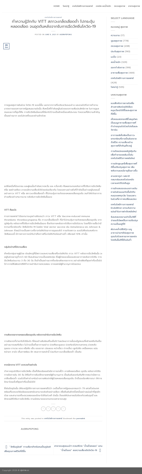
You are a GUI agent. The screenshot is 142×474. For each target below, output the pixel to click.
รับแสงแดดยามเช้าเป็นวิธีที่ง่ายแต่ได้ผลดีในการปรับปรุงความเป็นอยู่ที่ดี (124, 220)
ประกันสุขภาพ (117, 51)
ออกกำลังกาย (118, 67)
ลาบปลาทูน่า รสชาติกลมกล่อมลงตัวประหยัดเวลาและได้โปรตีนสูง (122, 179)
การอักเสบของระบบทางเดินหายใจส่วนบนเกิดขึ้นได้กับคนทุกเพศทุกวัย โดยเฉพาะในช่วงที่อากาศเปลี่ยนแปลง (124, 194)
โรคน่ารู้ (66, 6)
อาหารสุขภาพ (134, 6)
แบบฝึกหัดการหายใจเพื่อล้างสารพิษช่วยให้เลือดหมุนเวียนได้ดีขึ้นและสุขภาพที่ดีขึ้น (124, 109)
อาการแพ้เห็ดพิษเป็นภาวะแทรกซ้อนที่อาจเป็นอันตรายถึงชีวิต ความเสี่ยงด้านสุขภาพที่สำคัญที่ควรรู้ (124, 141)
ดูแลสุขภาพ (116, 41)
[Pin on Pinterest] (58, 408)
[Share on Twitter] (48, 408)
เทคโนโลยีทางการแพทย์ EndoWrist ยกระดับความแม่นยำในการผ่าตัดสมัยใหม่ (124, 208)
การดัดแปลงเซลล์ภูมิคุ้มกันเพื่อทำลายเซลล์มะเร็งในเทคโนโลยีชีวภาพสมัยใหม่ (123, 155)
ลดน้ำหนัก (116, 62)
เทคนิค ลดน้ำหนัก (103, 6)
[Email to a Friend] (53, 408)
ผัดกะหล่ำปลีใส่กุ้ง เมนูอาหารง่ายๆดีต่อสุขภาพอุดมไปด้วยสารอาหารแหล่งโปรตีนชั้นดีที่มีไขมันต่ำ (124, 235)
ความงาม (115, 35)
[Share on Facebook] (43, 408)
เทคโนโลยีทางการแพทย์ (82, 6)
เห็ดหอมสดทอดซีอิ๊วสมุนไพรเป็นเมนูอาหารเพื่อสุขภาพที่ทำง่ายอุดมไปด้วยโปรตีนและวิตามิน (124, 125)
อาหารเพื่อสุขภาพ (119, 72)
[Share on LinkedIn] (63, 408)
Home (57, 6)
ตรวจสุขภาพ (119, 6)
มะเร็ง (113, 57)
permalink (80, 418)
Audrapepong (65, 34)
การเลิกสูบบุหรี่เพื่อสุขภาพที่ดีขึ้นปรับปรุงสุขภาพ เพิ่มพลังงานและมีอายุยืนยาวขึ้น (124, 167)
